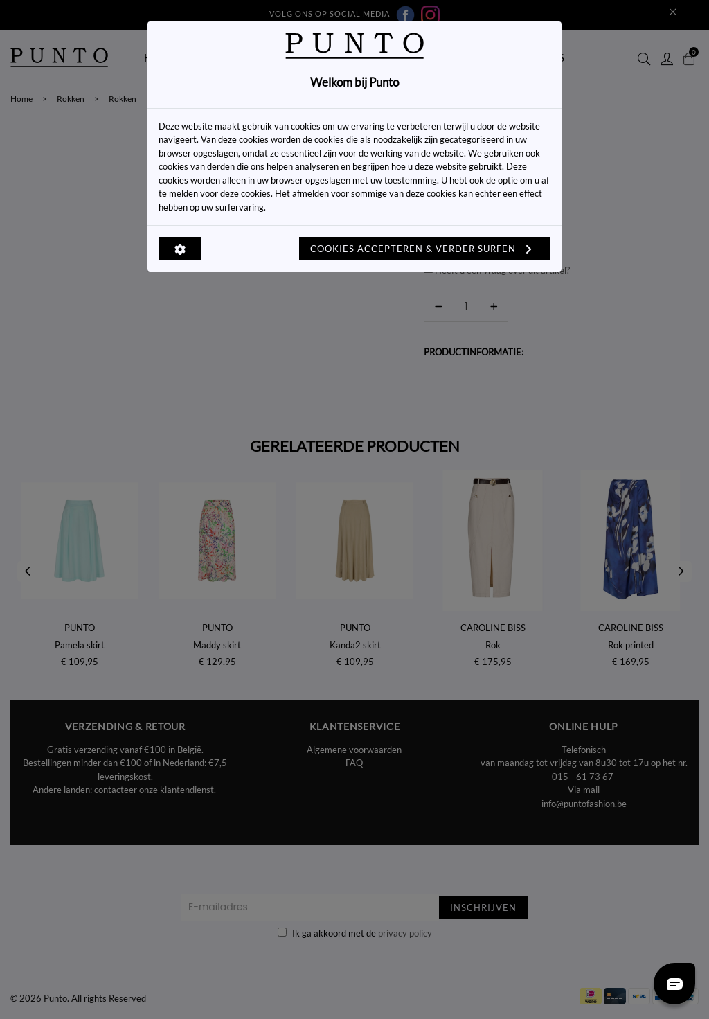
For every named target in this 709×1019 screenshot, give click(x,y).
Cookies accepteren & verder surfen (424, 248)
